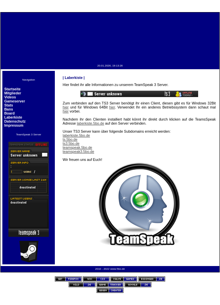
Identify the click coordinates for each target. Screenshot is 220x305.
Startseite (12, 89)
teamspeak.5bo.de (77, 147)
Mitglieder (12, 93)
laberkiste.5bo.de (90, 123)
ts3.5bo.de (71, 143)
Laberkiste (13, 117)
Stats (8, 105)
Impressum (14, 125)
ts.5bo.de (70, 139)
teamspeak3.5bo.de (78, 151)
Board (9, 113)
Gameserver (14, 101)
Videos (10, 97)
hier (66, 107)
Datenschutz (15, 121)
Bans (8, 109)
